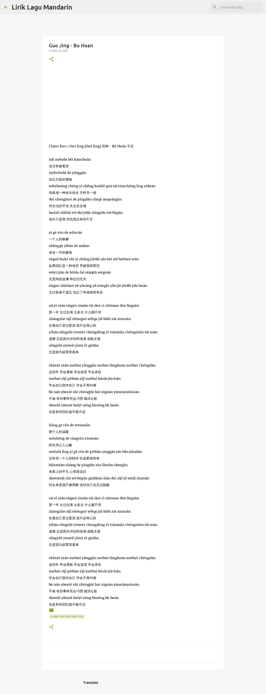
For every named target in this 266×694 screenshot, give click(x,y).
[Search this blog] (241, 7)
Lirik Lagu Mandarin (42, 7)
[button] (51, 59)
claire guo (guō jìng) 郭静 (67, 616)
